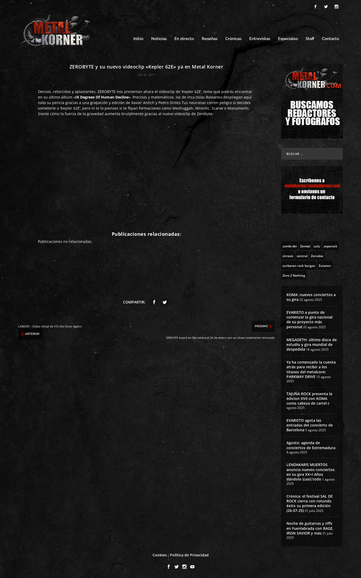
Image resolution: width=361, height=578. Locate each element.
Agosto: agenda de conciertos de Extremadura (310, 445)
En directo (184, 39)
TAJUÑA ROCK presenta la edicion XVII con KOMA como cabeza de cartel (309, 398)
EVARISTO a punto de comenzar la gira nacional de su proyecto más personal (309, 319)
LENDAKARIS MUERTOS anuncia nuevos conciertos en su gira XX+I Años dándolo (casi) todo (310, 472)
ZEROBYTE (106, 91)
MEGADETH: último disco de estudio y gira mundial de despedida (311, 344)
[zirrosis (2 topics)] (288, 255)
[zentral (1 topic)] (302, 255)
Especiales (288, 39)
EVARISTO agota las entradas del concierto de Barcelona (309, 425)
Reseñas (209, 39)
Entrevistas (259, 39)
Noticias (159, 39)
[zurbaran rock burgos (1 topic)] (298, 265)
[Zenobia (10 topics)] (317, 255)
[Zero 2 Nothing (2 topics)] (293, 275)
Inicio (138, 39)
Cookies (160, 554)
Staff (310, 39)
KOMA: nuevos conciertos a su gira (311, 297)
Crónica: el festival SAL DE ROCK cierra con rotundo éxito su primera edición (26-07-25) (309, 503)
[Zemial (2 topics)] (305, 245)
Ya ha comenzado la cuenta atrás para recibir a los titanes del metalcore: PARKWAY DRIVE (311, 369)
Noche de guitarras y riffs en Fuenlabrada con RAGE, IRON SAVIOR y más (310, 528)
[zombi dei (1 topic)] (289, 245)
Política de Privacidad (189, 554)
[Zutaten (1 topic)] (324, 265)
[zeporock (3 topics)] (330, 245)
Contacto (330, 39)
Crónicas (233, 39)
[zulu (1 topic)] (316, 245)
